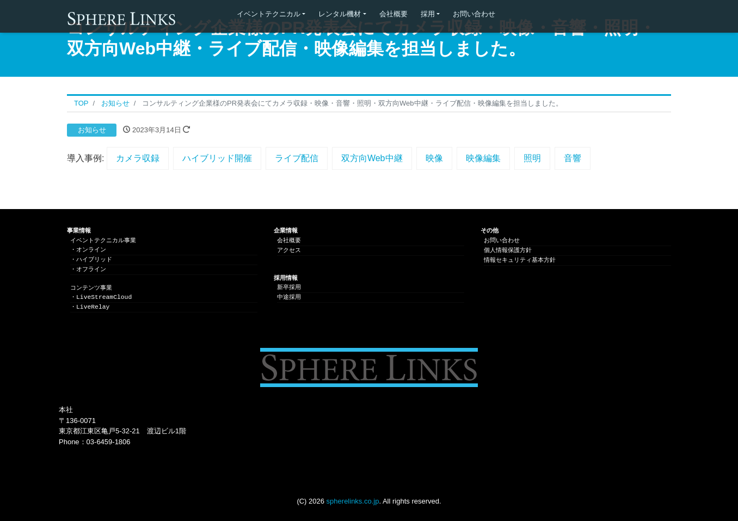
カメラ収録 (137, 158)
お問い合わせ (474, 14)
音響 (572, 158)
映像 (434, 158)
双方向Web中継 (372, 158)
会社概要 (393, 14)
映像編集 (483, 158)
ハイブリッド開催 (217, 158)
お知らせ (92, 130)
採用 (428, 14)
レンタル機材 (339, 14)
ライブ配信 (296, 158)
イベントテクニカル (268, 14)
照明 (532, 158)
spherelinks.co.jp (353, 501)
